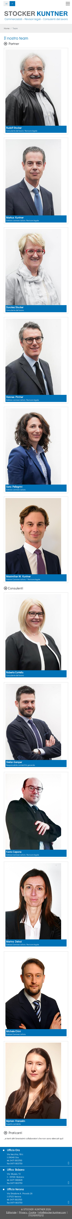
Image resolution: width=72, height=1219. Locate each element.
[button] (5, 22)
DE (7, 3)
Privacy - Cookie (27, 1212)
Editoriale (11, 1212)
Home (6, 28)
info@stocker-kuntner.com (52, 1212)
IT (12, 3)
